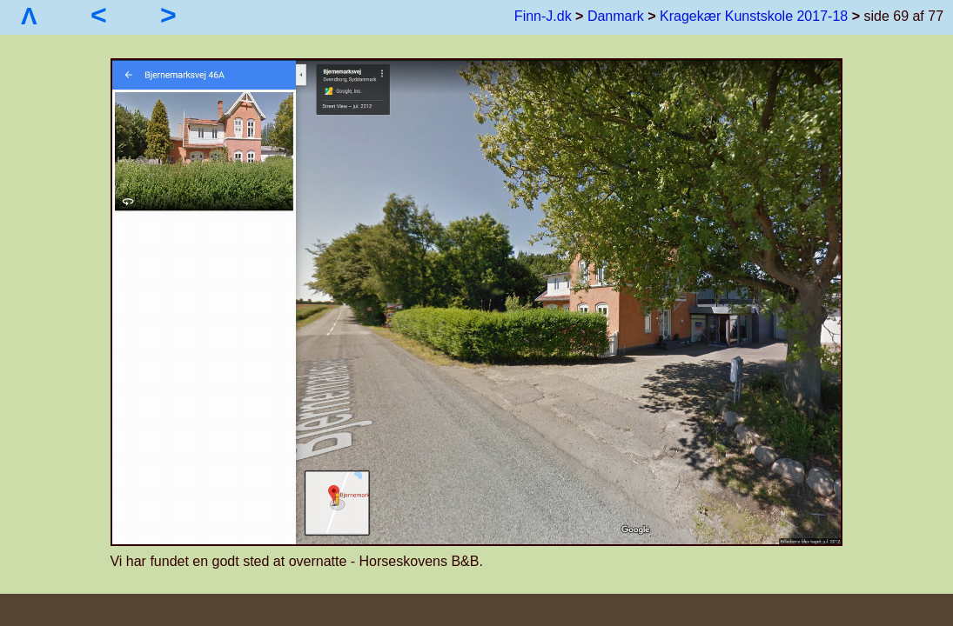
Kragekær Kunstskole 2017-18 (754, 16)
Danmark (615, 16)
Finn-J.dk (543, 16)
